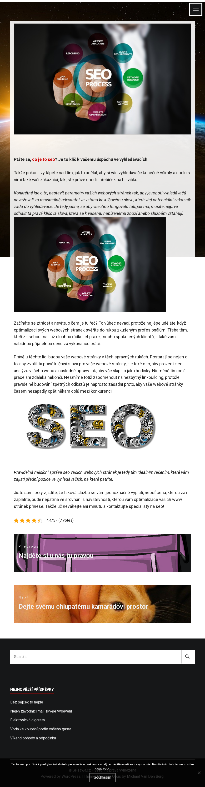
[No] (199, 772)
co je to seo (43, 159)
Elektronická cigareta (27, 720)
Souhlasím (102, 777)
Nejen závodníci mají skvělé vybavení (41, 711)
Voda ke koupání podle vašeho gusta (40, 729)
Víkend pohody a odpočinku (33, 738)
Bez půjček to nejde (26, 702)
